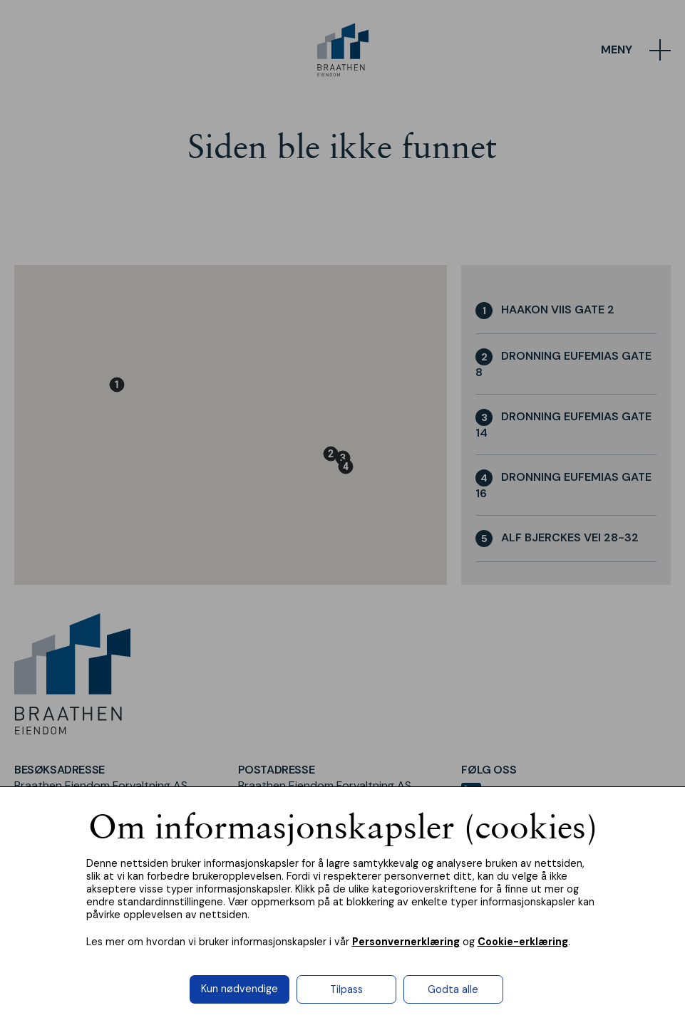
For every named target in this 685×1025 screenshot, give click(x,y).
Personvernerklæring (406, 941)
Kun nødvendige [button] (239, 988)
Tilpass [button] (346, 989)
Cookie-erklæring (523, 941)
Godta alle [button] (453, 989)
